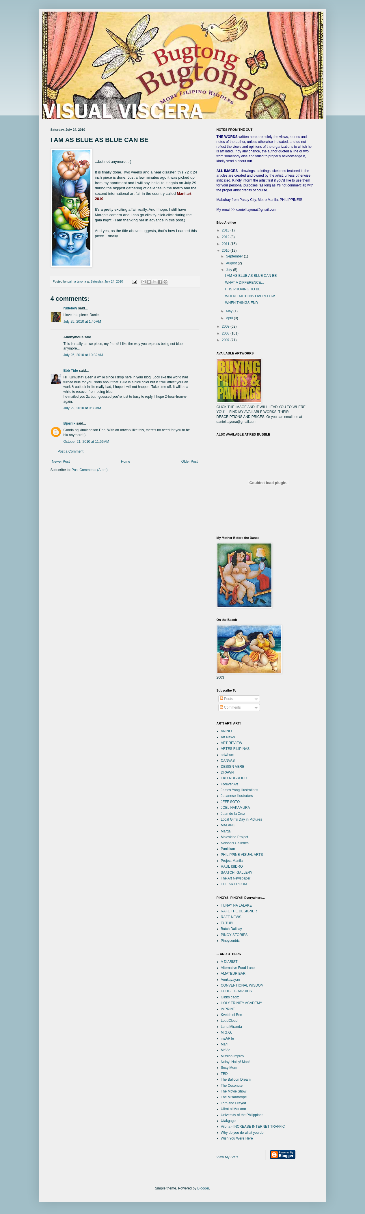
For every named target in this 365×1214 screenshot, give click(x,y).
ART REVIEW (231, 743)
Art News (228, 737)
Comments (230, 707)
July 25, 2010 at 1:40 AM (82, 322)
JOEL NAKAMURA (235, 808)
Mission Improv (232, 1056)
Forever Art (229, 784)
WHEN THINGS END (241, 303)
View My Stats (228, 1157)
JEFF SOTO (230, 802)
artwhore (227, 755)
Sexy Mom (229, 1068)
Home (125, 462)
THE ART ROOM (234, 884)
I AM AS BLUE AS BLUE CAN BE (251, 276)
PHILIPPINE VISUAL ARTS (242, 855)
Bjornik (69, 423)
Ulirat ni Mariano (233, 1109)
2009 (226, 326)
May (229, 311)
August (232, 263)
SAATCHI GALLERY (237, 873)
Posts (226, 699)
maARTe (227, 1038)
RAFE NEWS (231, 917)
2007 (226, 340)
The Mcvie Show (234, 1091)
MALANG (228, 825)
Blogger (203, 1188)
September (235, 256)
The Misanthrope (234, 1097)
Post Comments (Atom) (90, 470)
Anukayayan (230, 980)
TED (224, 1074)
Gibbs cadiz (230, 997)
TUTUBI (227, 923)
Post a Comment (70, 451)
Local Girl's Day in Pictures (241, 819)
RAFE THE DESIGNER (239, 911)
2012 (226, 237)
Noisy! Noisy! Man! (235, 1062)
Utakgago (228, 1121)
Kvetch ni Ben (231, 1015)
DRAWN (227, 772)
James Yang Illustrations (239, 790)
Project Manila (232, 861)
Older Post (189, 462)
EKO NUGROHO (234, 778)
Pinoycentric (230, 941)
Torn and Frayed (233, 1103)
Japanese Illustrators (237, 796)
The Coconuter (232, 1086)
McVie (225, 1050)
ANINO (226, 731)
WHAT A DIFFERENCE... (244, 283)
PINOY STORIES (234, 935)
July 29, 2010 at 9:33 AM (82, 408)
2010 (226, 251)
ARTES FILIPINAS (235, 749)
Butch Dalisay (231, 929)
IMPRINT (228, 1009)
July (229, 270)
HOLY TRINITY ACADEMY (241, 1003)
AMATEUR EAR (233, 974)
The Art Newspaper (236, 878)
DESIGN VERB (233, 767)
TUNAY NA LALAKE (236, 905)
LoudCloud (229, 1021)
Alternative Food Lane (238, 968)
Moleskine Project (234, 837)
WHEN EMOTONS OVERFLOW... (251, 296)
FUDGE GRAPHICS (236, 991)
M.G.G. (226, 1032)
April (230, 318)
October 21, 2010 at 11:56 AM (86, 442)
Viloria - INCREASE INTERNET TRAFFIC (253, 1127)
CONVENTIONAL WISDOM (242, 985)
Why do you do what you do (242, 1133)
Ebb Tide (71, 371)
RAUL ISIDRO (232, 866)
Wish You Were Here (237, 1138)
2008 (226, 333)
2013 (226, 230)
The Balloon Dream (236, 1079)
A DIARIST (229, 962)
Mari (224, 1044)
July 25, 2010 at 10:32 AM (83, 355)
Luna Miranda (231, 1027)
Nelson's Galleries (235, 843)
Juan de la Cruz (233, 814)
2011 (226, 244)
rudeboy (70, 308)
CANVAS (228, 761)
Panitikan (228, 849)
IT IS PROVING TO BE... (244, 289)
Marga (226, 831)
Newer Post (61, 462)
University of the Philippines (242, 1115)
